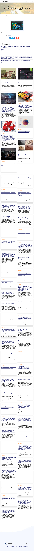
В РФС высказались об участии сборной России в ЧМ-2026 (7, 282)
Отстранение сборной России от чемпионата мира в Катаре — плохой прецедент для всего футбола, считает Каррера (25, 246)
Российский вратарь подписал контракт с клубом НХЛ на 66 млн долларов (24, 392)
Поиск (26, 1)
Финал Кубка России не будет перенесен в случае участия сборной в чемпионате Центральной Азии (25, 106)
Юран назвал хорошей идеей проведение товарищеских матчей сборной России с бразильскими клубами (24, 179)
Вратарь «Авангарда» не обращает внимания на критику (24, 341)
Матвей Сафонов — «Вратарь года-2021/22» (23, 330)
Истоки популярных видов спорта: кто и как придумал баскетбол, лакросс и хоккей (25, 318)
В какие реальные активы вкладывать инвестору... (9, 62)
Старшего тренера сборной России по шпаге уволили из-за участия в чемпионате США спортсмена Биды (8, 445)
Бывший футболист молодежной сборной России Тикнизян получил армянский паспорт (7, 407)
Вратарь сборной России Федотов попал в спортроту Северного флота (8, 83)
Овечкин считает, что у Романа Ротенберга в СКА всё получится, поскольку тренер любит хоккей (24, 367)
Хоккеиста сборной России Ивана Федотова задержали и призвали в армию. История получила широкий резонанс (24, 259)
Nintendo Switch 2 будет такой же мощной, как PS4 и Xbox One (24, 132)
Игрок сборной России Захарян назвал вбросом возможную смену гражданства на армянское (8, 458)
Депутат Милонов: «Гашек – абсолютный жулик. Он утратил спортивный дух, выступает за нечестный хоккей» (24, 406)
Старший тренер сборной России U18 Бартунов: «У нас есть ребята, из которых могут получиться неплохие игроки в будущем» (25, 274)
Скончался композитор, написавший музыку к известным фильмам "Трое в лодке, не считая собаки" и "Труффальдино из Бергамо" (8, 269)
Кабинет (31, 1)
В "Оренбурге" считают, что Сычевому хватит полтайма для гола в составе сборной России (8, 419)
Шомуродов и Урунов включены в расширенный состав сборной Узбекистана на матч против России (8, 431)
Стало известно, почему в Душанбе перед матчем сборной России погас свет (8, 498)
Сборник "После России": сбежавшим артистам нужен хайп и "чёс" (8, 242)
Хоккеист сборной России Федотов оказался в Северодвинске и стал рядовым (7, 342)
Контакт (16, 546)
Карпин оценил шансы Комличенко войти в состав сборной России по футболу (7, 380)
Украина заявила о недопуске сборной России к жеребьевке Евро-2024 (8, 368)
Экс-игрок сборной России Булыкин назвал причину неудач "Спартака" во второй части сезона (25, 218)
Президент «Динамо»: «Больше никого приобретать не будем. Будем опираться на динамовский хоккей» (25, 488)
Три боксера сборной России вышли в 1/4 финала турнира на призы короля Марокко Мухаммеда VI (8, 511)
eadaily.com (7, 32)
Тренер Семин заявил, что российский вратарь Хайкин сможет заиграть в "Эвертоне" (25, 461)
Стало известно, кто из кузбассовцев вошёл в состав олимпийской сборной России (8, 354)
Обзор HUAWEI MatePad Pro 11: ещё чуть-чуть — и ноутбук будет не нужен (8, 217)
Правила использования (10, 546)
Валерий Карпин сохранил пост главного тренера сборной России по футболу (8, 393)
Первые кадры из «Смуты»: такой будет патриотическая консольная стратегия (24, 155)
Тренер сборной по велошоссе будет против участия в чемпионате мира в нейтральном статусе (8, 206)
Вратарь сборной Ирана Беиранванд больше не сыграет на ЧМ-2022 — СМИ (8, 164)
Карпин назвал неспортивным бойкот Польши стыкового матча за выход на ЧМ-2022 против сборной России (25, 232)
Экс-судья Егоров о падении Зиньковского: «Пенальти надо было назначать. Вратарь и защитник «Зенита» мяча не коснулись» (24, 502)
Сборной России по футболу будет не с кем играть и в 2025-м (25, 83)
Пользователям (20, 546)
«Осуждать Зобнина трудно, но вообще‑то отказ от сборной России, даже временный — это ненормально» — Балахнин (25, 194)
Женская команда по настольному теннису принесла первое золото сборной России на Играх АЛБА (24, 207)
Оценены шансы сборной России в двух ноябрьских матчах (7, 304)
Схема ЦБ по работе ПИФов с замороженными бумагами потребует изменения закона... (16, 60)
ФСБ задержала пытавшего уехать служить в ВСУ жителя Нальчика (7, 229)
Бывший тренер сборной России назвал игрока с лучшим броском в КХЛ (7, 317)
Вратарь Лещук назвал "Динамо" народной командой (24, 380)
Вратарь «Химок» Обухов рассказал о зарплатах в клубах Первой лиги (25, 435)
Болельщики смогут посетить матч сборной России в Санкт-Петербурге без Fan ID (8, 330)
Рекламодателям (25, 546)
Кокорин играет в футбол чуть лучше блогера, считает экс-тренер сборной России (8, 484)
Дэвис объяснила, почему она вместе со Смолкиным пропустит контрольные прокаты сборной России (8, 471)
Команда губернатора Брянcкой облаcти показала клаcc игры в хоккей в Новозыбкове (25, 354)
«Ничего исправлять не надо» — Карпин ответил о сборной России (7, 293)
